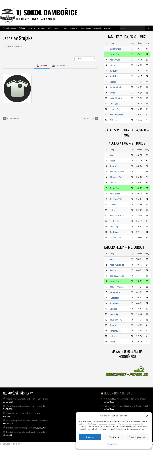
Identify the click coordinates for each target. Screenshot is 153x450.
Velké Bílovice (116, 98)
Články (22, 28)
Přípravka (74, 28)
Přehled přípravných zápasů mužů (21, 427)
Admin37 (21, 46)
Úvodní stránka (9, 28)
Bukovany (114, 71)
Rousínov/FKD (116, 199)
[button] (147, 415)
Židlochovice (115, 49)
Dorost (57, 28)
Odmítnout (114, 437)
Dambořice (114, 54)
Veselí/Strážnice (117, 216)
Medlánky (114, 226)
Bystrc (112, 155)
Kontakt (107, 28)
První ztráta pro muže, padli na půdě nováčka (25, 432)
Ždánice (113, 120)
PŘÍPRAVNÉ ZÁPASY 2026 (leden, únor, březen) (125, 399)
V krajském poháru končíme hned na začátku (25, 406)
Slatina (113, 183)
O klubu (31, 28)
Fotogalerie (86, 28)
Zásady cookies (112, 444)
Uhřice (112, 93)
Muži (49, 28)
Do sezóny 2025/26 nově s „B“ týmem (23, 413)
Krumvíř (113, 166)
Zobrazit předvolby (137, 437)
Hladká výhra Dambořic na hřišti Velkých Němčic (27, 399)
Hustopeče (114, 109)
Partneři (97, 28)
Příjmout (90, 437)
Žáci (65, 28)
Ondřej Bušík (11, 118)
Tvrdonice (114, 104)
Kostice (113, 82)
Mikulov (113, 65)
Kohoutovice (115, 237)
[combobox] (85, 59)
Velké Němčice (116, 115)
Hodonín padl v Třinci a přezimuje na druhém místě (126, 406)
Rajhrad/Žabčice (117, 172)
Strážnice (114, 76)
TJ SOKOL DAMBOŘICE (47, 12)
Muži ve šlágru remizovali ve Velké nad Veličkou (27, 420)
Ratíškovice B (116, 87)
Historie (41, 28)
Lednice (113, 210)
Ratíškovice (115, 194)
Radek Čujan (90, 118)
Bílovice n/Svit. (116, 177)
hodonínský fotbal (118, 393)
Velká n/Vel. (115, 60)
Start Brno (114, 232)
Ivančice (113, 204)
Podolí (112, 161)
